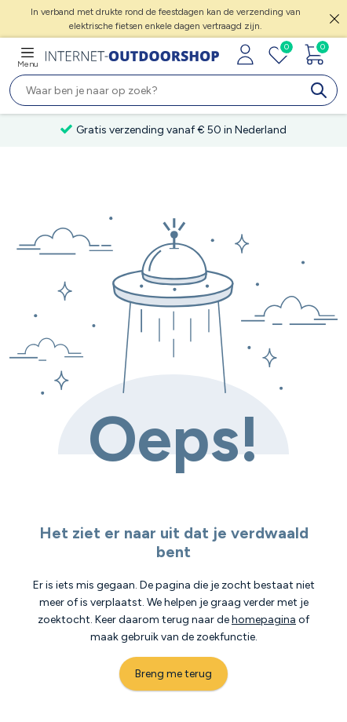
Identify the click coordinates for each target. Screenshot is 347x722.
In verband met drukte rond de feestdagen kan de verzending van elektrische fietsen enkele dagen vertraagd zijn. (166, 18)
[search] (322, 90)
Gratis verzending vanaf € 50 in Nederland (173, 130)
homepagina (264, 619)
